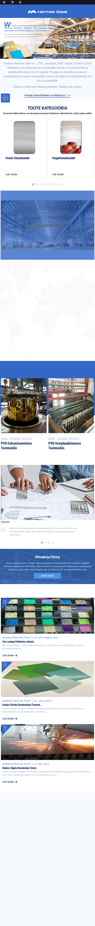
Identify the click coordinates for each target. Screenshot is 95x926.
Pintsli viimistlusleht (18, 159)
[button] (40, 55)
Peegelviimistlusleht (63, 159)
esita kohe (47, 576)
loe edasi (11, 175)
